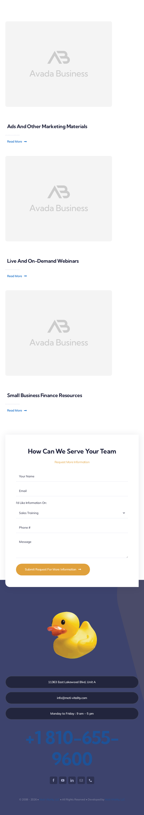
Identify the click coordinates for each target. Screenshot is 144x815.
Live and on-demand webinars (43, 261)
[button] (17, 141)
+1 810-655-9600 (72, 748)
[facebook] (53, 780)
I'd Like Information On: (31, 503)
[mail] (81, 780)
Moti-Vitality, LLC (49, 799)
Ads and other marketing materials (47, 126)
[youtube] (62, 780)
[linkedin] (72, 780)
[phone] (90, 780)
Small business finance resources (44, 395)
